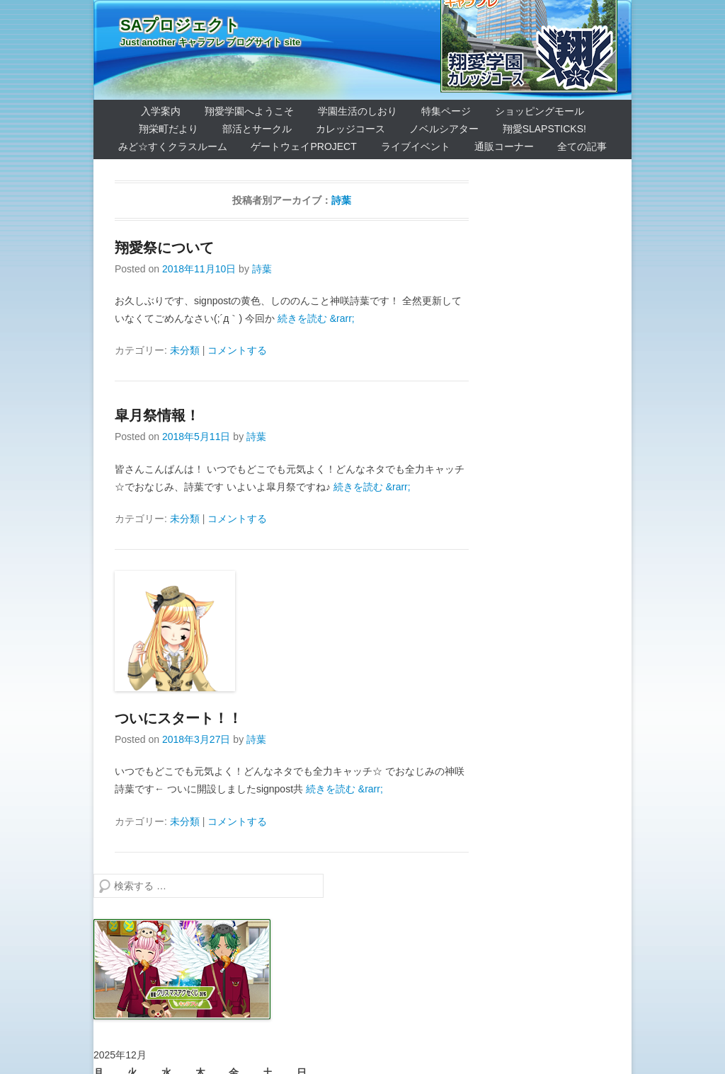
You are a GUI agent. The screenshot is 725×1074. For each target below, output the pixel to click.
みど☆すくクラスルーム (172, 146)
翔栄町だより (168, 128)
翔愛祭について (164, 247)
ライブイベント (415, 146)
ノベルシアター (444, 128)
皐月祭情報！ (157, 415)
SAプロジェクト (180, 25)
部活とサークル (257, 128)
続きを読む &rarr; (316, 318)
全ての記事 (582, 146)
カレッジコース (350, 128)
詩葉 (341, 200)
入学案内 (161, 111)
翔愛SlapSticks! (544, 128)
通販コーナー (504, 146)
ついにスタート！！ (178, 718)
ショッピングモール (539, 111)
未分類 (185, 350)
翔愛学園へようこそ (249, 111)
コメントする (237, 350)
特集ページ (446, 111)
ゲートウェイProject (303, 146)
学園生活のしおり (357, 111)
